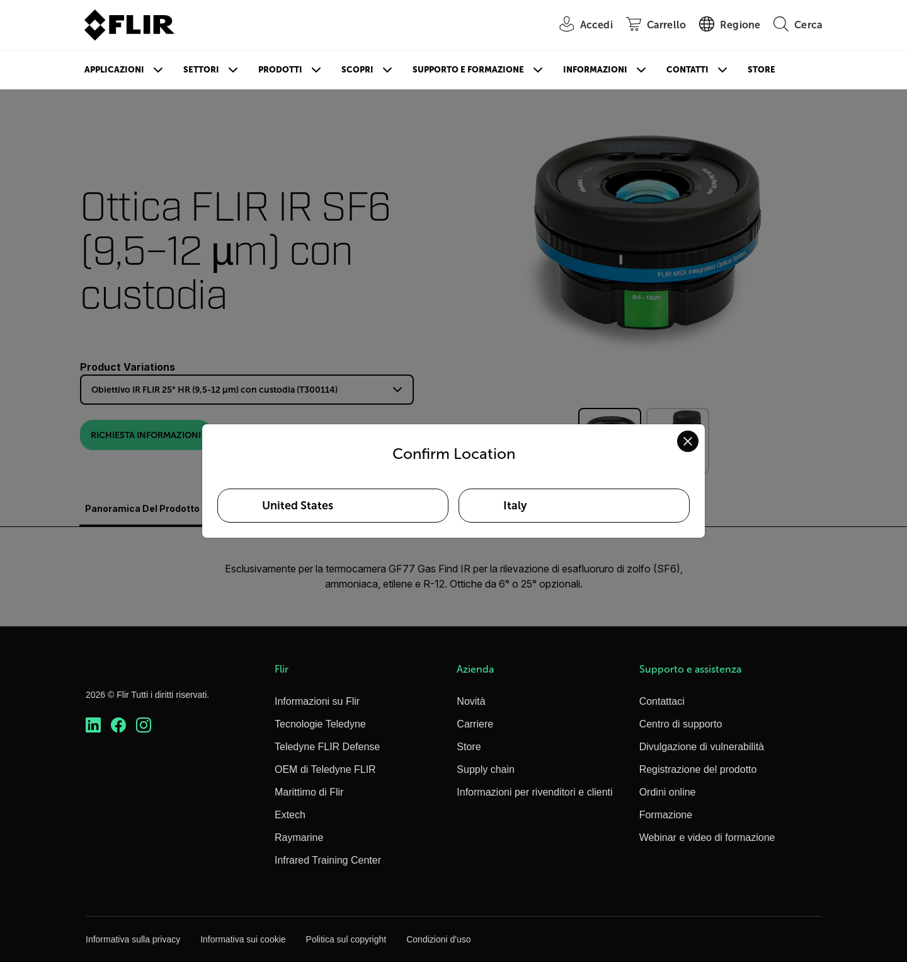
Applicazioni (114, 69)
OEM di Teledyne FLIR (325, 769)
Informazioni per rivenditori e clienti (534, 792)
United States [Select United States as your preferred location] (297, 505)
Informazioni (595, 69)
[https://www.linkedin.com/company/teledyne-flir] (93, 725)
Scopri (357, 69)
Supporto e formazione (468, 69)
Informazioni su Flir (317, 701)
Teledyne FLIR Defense (327, 746)
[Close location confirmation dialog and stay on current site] (688, 441)
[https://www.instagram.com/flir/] (143, 725)
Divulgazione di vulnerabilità (701, 746)
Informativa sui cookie (242, 939)
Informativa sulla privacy (133, 939)
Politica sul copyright (346, 939)
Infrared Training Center (328, 860)
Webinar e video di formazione (707, 837)
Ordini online (667, 792)
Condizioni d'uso (438, 939)
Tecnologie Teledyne (320, 724)
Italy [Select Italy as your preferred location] (515, 505)
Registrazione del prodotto (698, 769)
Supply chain (486, 769)
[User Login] (579, 25)
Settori (201, 69)
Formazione (665, 814)
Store (761, 69)
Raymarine (299, 837)
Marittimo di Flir (309, 792)
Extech (290, 814)
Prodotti (280, 69)
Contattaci (662, 701)
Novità (471, 701)
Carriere (475, 724)
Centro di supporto (680, 724)
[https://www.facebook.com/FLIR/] (118, 725)
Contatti (687, 69)
